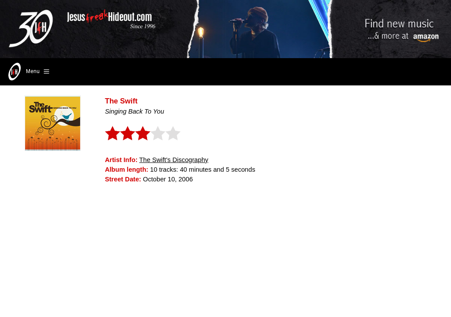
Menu (28, 72)
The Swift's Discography (173, 159)
